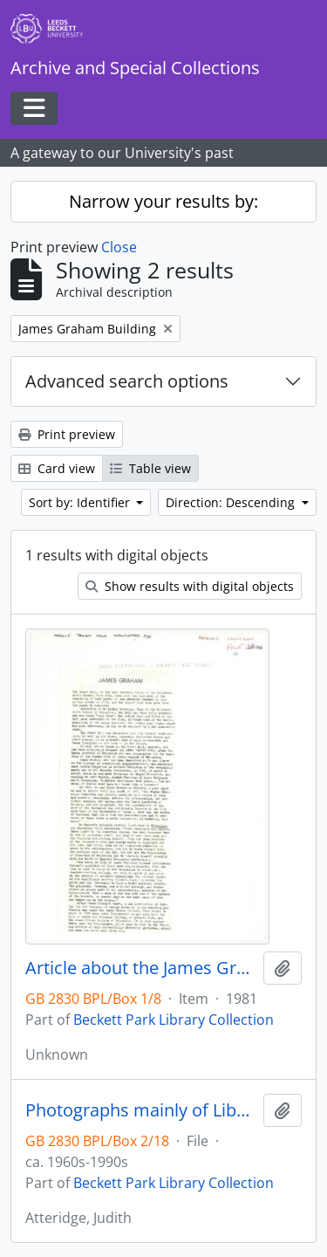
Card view (56, 468)
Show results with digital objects (189, 586)
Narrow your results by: (163, 201)
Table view (150, 468)
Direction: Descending (232, 502)
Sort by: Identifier (81, 502)
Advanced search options (126, 381)
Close (119, 247)
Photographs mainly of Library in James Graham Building (140, 1110)
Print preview (66, 434)
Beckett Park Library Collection (173, 1019)
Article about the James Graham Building (140, 968)
